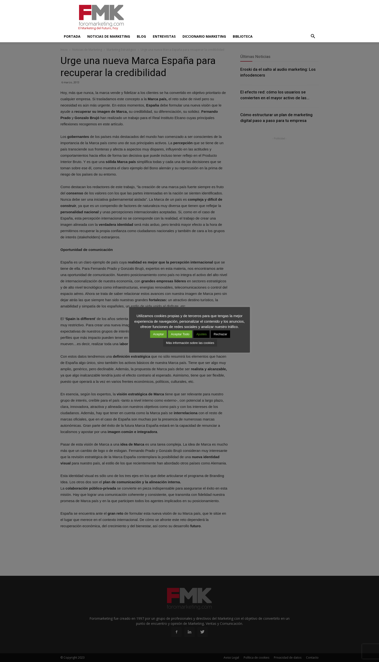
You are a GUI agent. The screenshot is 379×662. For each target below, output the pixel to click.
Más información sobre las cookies (190, 343)
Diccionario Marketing (204, 36)
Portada (72, 36)
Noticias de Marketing (108, 36)
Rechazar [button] (220, 334)
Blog (141, 36)
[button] (313, 36)
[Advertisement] (231, 17)
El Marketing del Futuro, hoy (98, 28)
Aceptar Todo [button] (180, 334)
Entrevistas (164, 36)
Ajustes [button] (201, 334)
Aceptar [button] (158, 334)
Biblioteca (243, 36)
